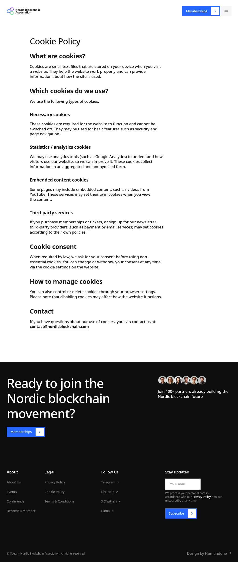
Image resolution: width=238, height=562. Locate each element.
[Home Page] (23, 11)
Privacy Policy (201, 497)
